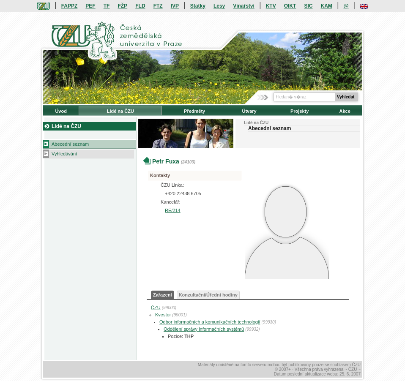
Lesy (219, 6)
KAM (326, 6)
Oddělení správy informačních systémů (204, 329)
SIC (308, 6)
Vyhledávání (64, 153)
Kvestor (163, 314)
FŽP (123, 6)
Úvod (61, 111)
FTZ (158, 6)
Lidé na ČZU (120, 111)
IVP (175, 6)
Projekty (299, 111)
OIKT (290, 6)
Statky (197, 6)
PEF (90, 6)
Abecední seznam (70, 144)
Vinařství (243, 6)
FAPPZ (69, 6)
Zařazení (162, 294)
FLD (140, 6)
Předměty (194, 111)
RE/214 (173, 210)
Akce (344, 111)
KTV (271, 6)
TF (107, 6)
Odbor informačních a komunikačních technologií (209, 321)
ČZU (156, 307)
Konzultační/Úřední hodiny (208, 294)
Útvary (249, 111)
